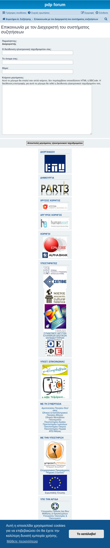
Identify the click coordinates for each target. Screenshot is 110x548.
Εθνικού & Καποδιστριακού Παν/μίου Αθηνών (55, 414)
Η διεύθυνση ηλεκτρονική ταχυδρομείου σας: (26, 49)
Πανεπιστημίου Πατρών (55, 426)
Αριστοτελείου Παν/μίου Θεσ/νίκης (55, 409)
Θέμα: (5, 68)
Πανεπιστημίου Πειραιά (55, 429)
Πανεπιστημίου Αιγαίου (54, 422)
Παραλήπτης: (9, 41)
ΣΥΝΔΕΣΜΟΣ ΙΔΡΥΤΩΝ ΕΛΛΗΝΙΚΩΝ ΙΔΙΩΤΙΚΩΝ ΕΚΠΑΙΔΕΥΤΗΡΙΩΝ (55, 335)
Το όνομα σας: (10, 58)
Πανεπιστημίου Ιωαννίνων (55, 424)
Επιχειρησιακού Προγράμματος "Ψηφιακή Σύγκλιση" (55, 457)
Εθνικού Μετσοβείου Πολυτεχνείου (55, 418)
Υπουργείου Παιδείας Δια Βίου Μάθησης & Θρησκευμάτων (55, 512)
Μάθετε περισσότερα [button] (22, 541)
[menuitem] (39, 12)
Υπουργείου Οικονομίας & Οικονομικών (55, 517)
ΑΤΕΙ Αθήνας (55, 431)
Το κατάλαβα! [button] (86, 534)
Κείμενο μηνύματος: (13, 77)
